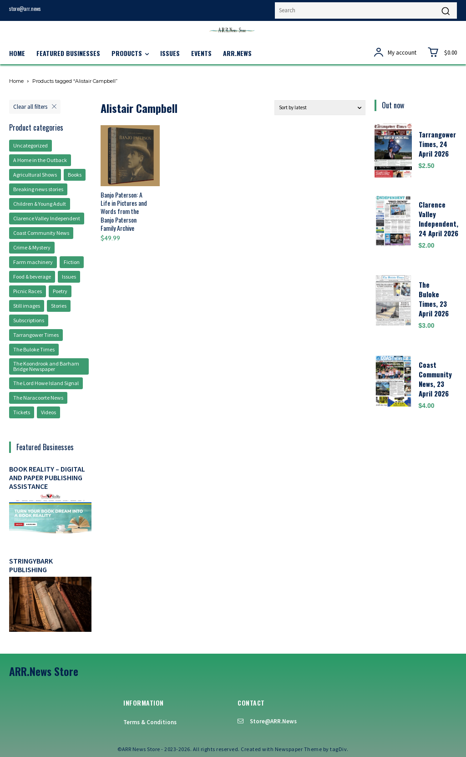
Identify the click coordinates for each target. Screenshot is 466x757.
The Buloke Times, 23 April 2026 (434, 298)
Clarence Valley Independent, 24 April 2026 (438, 218)
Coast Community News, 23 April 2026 (435, 379)
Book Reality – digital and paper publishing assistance (47, 477)
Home (16, 81)
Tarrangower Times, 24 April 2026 (437, 143)
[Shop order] (319, 107)
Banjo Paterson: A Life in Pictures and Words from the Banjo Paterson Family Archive (124, 211)
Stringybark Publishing (31, 565)
